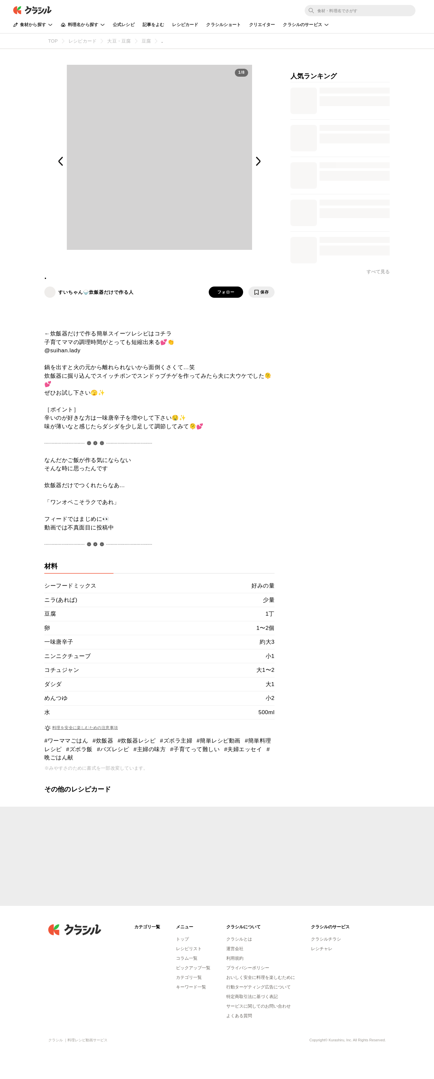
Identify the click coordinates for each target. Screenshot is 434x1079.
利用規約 (234, 958)
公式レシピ (124, 24)
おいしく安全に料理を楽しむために (260, 977)
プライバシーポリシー (247, 967)
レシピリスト (189, 948)
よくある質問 (239, 1015)
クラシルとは (239, 939)
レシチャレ (321, 948)
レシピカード (185, 24)
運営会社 (234, 948)
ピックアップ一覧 (193, 967)
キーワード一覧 (191, 986)
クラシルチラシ (326, 939)
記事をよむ (153, 24)
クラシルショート (223, 24)
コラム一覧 (186, 958)
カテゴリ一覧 (189, 977)
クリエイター (262, 24)
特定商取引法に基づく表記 (252, 996)
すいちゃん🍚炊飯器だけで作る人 (96, 292)
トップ (182, 939)
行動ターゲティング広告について (258, 986)
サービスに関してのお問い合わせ (258, 1006)
